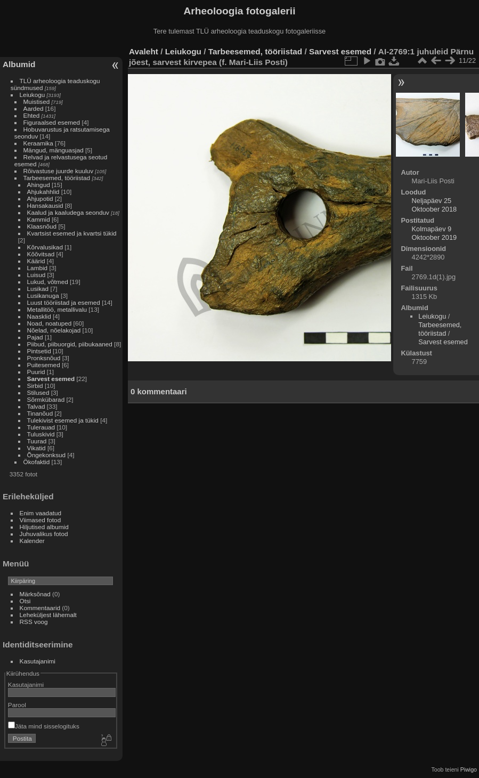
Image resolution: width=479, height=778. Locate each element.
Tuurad (37, 440)
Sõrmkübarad (46, 399)
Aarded (33, 108)
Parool (17, 704)
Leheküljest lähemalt (48, 614)
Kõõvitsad (41, 253)
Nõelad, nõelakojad (54, 330)
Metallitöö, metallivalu (57, 309)
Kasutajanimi (37, 661)
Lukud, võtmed (47, 281)
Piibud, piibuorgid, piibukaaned (69, 344)
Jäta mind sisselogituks (43, 726)
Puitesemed (43, 364)
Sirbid (35, 385)
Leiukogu (32, 94)
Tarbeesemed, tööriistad (57, 177)
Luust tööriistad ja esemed (63, 302)
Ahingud (38, 184)
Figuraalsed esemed (51, 122)
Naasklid (39, 316)
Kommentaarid (40, 607)
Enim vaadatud (41, 512)
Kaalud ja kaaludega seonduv (68, 212)
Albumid (19, 64)
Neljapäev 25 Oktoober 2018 (434, 205)
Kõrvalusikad (45, 247)
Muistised (36, 101)
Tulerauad (41, 427)
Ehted (31, 115)
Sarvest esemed (51, 378)
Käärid (36, 260)
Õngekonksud (46, 454)
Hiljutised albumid (44, 526)
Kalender (32, 540)
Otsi (25, 600)
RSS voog (34, 621)
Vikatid (36, 447)
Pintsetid (39, 350)
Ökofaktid (36, 461)
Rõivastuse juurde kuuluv (58, 170)
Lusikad (38, 288)
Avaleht (143, 51)
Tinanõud (40, 413)
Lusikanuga (43, 295)
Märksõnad (35, 593)
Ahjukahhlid (43, 191)
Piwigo (468, 769)
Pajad (35, 337)
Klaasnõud (42, 226)
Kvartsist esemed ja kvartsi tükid (72, 233)
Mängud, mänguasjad (53, 150)
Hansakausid (45, 205)
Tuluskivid (41, 434)
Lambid (37, 267)
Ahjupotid (40, 198)
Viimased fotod (40, 519)
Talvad (36, 406)
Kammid (38, 219)
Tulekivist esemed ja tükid (63, 420)
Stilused (38, 392)
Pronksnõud (44, 357)
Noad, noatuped (49, 323)
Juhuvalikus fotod (44, 533)
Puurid (36, 371)
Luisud (36, 274)
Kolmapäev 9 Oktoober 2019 (434, 233)
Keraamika (38, 143)
